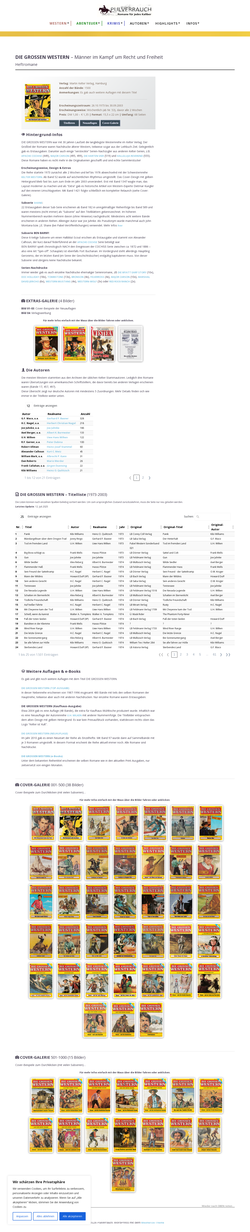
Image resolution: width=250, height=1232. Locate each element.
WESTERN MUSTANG (58, 281)
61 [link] (214, 654)
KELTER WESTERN (31, 177)
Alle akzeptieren (72, 1216)
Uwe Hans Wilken (57, 437)
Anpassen (22, 1216)
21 (16, 633)
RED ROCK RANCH (119, 281)
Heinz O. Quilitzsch (58, 470)
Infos (191, 23)
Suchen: (189, 516)
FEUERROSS (97, 277)
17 (16, 614)
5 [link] (200, 654)
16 (16, 609)
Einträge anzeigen (45, 405)
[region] (49, 1200)
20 (16, 628)
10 (16, 581)
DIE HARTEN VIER (94, 156)
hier (120, 225)
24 (16, 647)
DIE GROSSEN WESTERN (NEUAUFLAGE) (44, 733)
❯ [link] (149, 477)
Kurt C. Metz (54, 451)
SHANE (38, 202)
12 (16, 590)
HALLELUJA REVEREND (130, 156)
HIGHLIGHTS (166, 23)
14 (16, 600)
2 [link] (143, 477)
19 (16, 623)
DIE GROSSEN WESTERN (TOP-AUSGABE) (45, 688)
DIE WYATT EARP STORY (132, 272)
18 (16, 619)
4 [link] (193, 654)
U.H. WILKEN (74, 715)
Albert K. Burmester (58, 432)
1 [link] (136, 477)
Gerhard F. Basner (58, 418)
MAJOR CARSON (59, 156)
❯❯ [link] (228, 654)
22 (16, 637)
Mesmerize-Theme (152, 1222)
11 (16, 585)
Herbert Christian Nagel (61, 423)
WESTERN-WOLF (87, 281)
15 (16, 604)
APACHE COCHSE (87, 242)
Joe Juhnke (53, 428)
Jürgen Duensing (57, 465)
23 (16, 642)
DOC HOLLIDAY (30, 277)
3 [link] (187, 654)
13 (16, 595)
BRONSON (77, 277)
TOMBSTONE (55, 277)
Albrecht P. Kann (57, 456)
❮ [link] (130, 477)
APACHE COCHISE (31, 156)
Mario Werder (55, 461)
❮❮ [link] (160, 654)
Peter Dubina (55, 442)
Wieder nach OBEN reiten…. (218, 1206)
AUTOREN (138, 23)
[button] (22, 527)
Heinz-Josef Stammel (59, 446)
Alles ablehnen (45, 1216)
